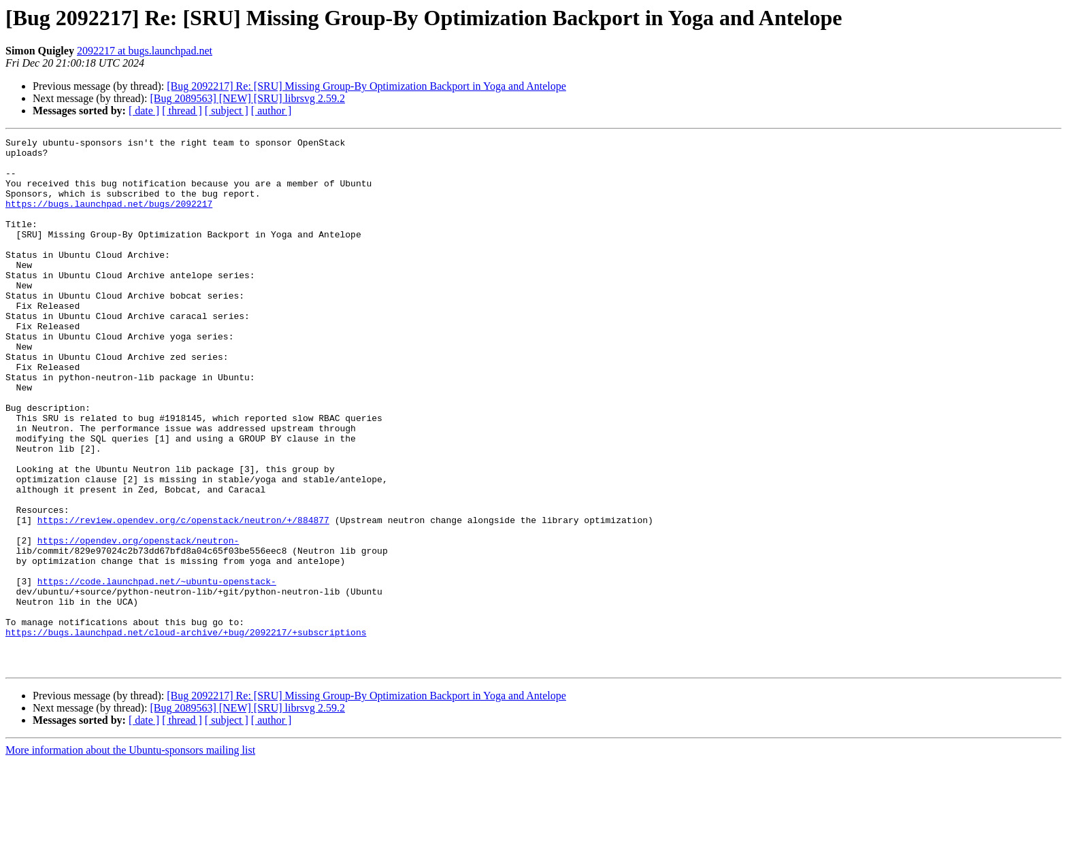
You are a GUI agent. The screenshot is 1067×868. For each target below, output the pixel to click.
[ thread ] (182, 110)
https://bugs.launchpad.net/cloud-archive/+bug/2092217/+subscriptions (185, 732)
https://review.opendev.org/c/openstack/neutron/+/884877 (183, 597)
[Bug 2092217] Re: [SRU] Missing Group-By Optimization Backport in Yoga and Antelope (366, 86)
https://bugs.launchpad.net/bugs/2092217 (108, 218)
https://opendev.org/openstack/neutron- (138, 622)
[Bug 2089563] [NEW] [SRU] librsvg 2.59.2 (247, 98)
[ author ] (271, 110)
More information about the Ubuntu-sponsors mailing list (130, 856)
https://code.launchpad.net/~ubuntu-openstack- (156, 671)
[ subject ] (226, 110)
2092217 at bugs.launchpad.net (144, 50)
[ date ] (144, 110)
